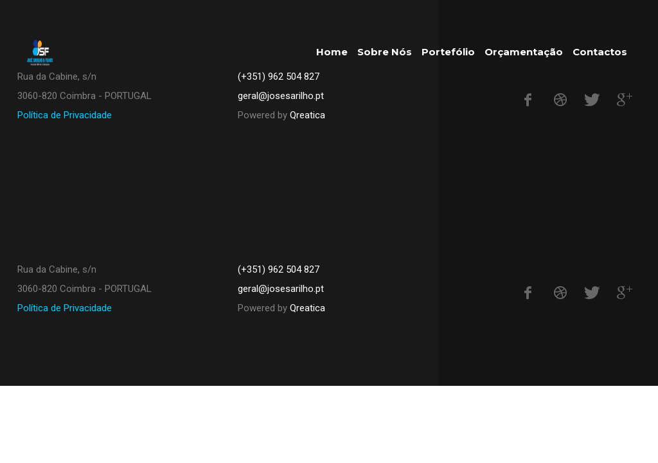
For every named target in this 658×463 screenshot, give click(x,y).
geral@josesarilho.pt (281, 289)
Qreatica (307, 115)
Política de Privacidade (64, 115)
